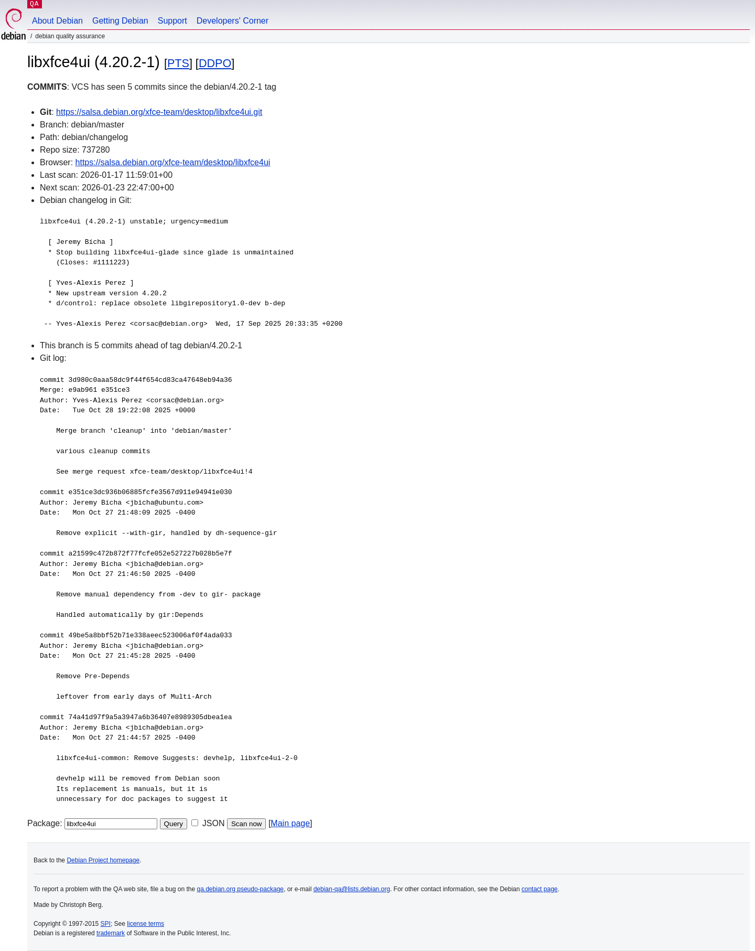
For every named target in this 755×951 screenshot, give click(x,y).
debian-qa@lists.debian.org (352, 889)
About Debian (57, 20)
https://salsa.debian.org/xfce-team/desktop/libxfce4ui (173, 162)
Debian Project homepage (103, 860)
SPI (106, 923)
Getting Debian (120, 20)
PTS (178, 63)
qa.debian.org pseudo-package (240, 889)
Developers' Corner (232, 20)
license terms (145, 923)
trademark (110, 933)
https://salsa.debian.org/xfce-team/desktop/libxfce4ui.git (159, 112)
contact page (540, 889)
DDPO (215, 63)
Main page (290, 823)
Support (172, 20)
